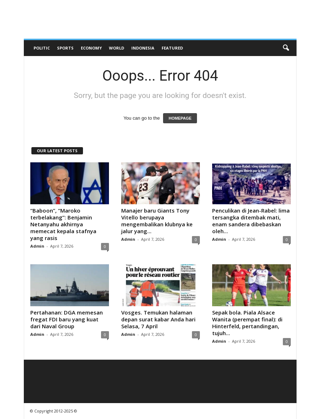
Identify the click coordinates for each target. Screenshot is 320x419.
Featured (172, 48)
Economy (91, 48)
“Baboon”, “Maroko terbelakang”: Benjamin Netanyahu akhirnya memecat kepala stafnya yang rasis (63, 224)
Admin (37, 246)
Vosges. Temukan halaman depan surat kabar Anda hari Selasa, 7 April (158, 319)
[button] (286, 48)
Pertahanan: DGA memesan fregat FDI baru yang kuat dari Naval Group (66, 319)
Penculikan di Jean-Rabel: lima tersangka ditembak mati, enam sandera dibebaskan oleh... (251, 221)
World (116, 48)
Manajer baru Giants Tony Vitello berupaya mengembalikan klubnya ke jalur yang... (157, 221)
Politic (42, 48)
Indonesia (142, 48)
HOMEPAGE (179, 118)
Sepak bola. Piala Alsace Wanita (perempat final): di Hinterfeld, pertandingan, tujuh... (247, 323)
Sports (65, 48)
